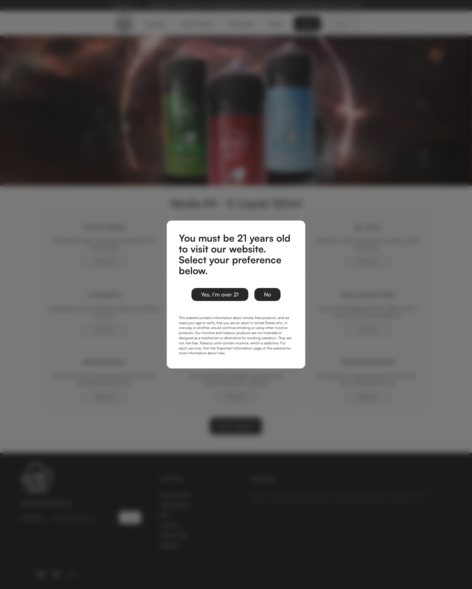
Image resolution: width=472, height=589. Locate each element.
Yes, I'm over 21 (220, 294)
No (267, 294)
